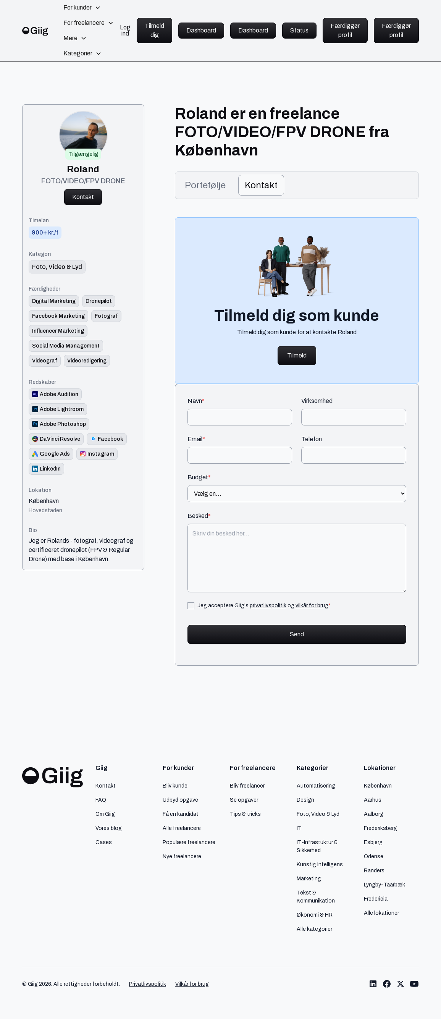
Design (305, 800)
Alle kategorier (314, 929)
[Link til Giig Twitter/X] (400, 983)
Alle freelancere (182, 828)
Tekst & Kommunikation (316, 896)
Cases (103, 842)
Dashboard (201, 30)
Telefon (311, 439)
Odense (373, 856)
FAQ (100, 800)
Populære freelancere (189, 842)
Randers (374, 870)
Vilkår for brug (192, 984)
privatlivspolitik (268, 605)
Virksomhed (317, 401)
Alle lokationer (381, 913)
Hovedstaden (45, 510)
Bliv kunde (175, 785)
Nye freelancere (182, 856)
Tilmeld (297, 355)
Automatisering (316, 785)
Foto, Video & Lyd (318, 814)
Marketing (309, 878)
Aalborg (373, 814)
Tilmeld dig (154, 30)
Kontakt (83, 197)
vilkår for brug (312, 605)
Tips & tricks (245, 814)
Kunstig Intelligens (320, 864)
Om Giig (105, 814)
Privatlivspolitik (147, 984)
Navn (196, 401)
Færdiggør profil (345, 30)
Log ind (125, 30)
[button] (82, 7)
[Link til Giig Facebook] (386, 983)
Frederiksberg (380, 828)
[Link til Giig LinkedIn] (373, 983)
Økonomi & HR (315, 915)
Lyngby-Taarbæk (384, 884)
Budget (199, 477)
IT (299, 828)
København (44, 501)
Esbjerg (373, 842)
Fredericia (376, 898)
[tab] (205, 185)
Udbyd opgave (180, 800)
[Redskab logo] (55, 394)
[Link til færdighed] (54, 301)
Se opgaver (244, 800)
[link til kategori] (57, 266)
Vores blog (108, 828)
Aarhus (372, 800)
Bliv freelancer (247, 785)
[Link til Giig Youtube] (414, 983)
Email (196, 439)
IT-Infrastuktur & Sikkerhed (317, 846)
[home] (35, 30)
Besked (199, 516)
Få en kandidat (181, 814)
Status (299, 30)
